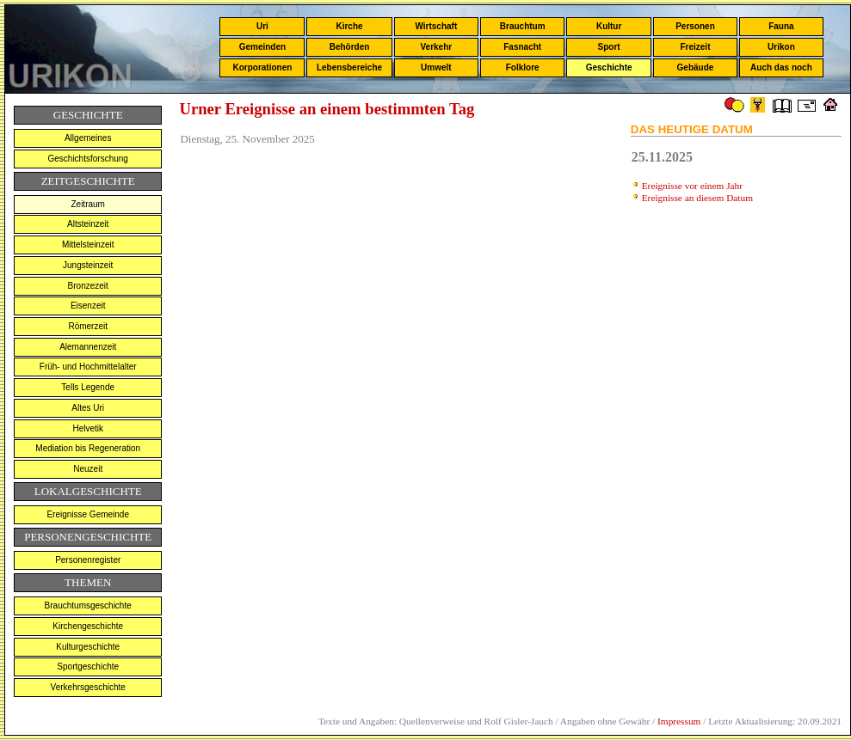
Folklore (523, 67)
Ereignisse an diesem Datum (697, 198)
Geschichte (609, 67)
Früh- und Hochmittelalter (88, 366)
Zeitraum (87, 204)
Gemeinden (262, 47)
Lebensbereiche (349, 67)
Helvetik (87, 428)
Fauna (780, 26)
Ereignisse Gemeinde (87, 514)
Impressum (678, 721)
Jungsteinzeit (88, 265)
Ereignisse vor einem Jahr (692, 185)
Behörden (350, 47)
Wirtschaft (436, 26)
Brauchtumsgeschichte (88, 605)
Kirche (349, 26)
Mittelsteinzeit (88, 244)
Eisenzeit (88, 305)
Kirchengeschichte (87, 626)
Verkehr (436, 47)
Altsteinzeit (87, 224)
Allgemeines (88, 138)
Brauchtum (523, 26)
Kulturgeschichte (88, 646)
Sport (609, 47)
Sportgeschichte (88, 666)
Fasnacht (522, 47)
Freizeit (695, 47)
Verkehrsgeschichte (88, 687)
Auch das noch (781, 67)
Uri (262, 26)
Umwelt (436, 67)
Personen (695, 26)
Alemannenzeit (87, 347)
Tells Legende (87, 387)
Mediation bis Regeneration (87, 448)
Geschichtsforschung (88, 158)
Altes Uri (87, 408)
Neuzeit (87, 469)
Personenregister (87, 560)
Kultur (608, 26)
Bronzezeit (88, 285)
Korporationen (262, 67)
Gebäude (695, 67)
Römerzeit (88, 326)
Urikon (781, 47)
